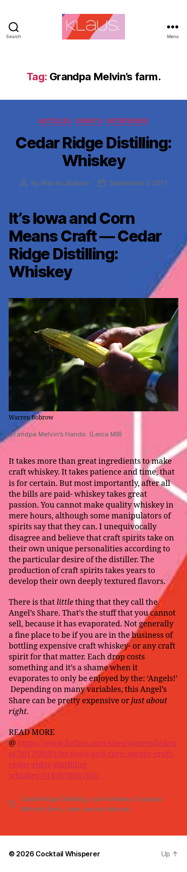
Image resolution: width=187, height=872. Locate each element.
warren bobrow (107, 809)
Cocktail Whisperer (68, 853)
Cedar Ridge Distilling (54, 799)
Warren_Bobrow (65, 183)
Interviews (127, 121)
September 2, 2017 (138, 183)
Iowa (73, 809)
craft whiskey (110, 799)
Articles (55, 121)
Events (89, 121)
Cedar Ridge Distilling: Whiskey (93, 151)
